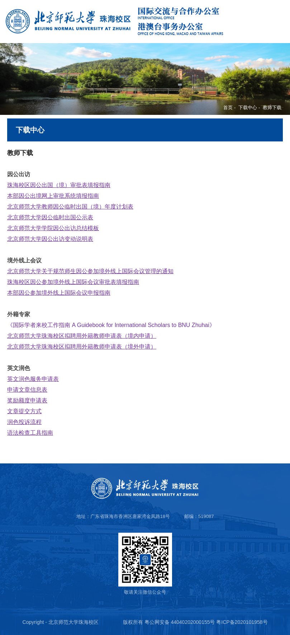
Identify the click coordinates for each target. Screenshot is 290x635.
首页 (228, 107)
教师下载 (272, 107)
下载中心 (247, 107)
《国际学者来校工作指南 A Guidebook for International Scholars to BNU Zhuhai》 (111, 325)
